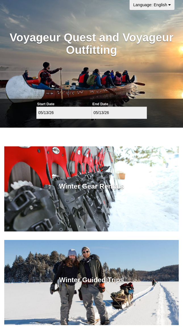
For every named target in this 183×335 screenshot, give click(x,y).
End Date (100, 104)
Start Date (46, 104)
